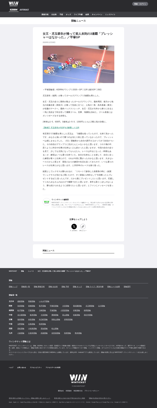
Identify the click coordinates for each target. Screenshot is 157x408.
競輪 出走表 (53, 287)
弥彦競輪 (20, 306)
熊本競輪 (78, 333)
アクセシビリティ (36, 367)
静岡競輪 (87, 310)
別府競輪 (67, 333)
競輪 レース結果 (113, 287)
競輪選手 (127, 287)
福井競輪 (20, 319)
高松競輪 (20, 329)
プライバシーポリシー (91, 391)
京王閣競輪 (90, 306)
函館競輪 (20, 301)
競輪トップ (13, 287)
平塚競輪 (53, 310)
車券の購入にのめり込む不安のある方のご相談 (69, 398)
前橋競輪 (31, 306)
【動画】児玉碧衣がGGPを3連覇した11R (61, 128)
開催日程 (45, 14)
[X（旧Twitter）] (74, 228)
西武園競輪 (77, 306)
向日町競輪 (43, 319)
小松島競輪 (32, 329)
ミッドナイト (110, 14)
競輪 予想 (65, 287)
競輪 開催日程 (39, 287)
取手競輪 (42, 306)
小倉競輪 (20, 333)
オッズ (68, 14)
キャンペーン (97, 14)
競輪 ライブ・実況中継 (95, 287)
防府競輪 (42, 324)
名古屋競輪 (21, 315)
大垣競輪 (44, 315)
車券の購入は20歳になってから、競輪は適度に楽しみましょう (29, 398)
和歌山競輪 (56, 319)
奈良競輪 (31, 319)
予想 (61, 14)
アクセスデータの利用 (53, 367)
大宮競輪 (65, 306)
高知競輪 (44, 329)
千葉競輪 (31, 310)
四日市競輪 (88, 315)
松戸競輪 (20, 310)
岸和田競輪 (68, 319)
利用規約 (69, 391)
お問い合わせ (21, 367)
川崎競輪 (42, 310)
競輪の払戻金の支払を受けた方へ (100, 398)
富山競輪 (65, 315)
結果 (87, 14)
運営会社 (61, 391)
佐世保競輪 (56, 333)
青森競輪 (31, 301)
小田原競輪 (65, 310)
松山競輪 (55, 329)
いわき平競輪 (44, 301)
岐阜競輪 (33, 315)
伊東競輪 (76, 310)
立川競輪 (101, 306)
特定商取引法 (78, 391)
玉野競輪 (20, 324)
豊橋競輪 (55, 315)
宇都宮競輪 (54, 306)
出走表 (54, 14)
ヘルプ (11, 367)
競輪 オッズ (77, 287)
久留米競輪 (32, 333)
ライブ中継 (78, 14)
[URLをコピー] (83, 228)
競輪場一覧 (25, 287)
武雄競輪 (44, 333)
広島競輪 (31, 324)
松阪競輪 (76, 315)
